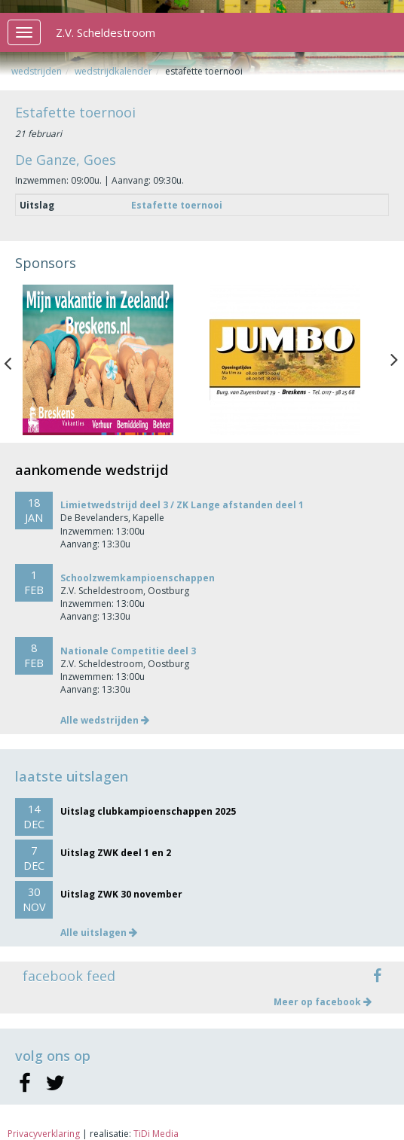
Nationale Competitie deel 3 (128, 651)
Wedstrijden (36, 71)
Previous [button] (15, 359)
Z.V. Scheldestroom (105, 32)
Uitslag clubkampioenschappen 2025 (148, 811)
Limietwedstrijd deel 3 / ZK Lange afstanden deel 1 (182, 504)
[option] (108, 360)
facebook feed (69, 976)
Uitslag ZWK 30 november (121, 894)
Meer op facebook (323, 1001)
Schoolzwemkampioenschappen (137, 578)
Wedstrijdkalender (113, 71)
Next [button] (394, 360)
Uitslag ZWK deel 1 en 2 (115, 852)
